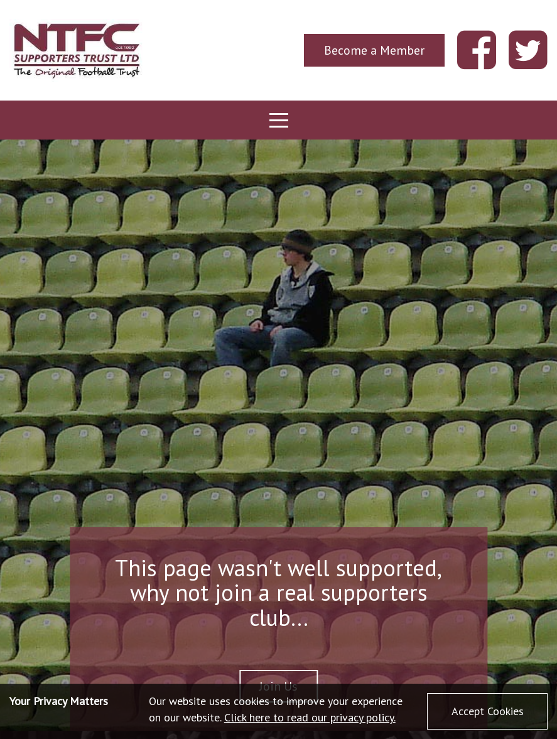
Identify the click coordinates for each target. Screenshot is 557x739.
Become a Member (374, 50)
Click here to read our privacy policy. (310, 717)
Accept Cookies (488, 711)
